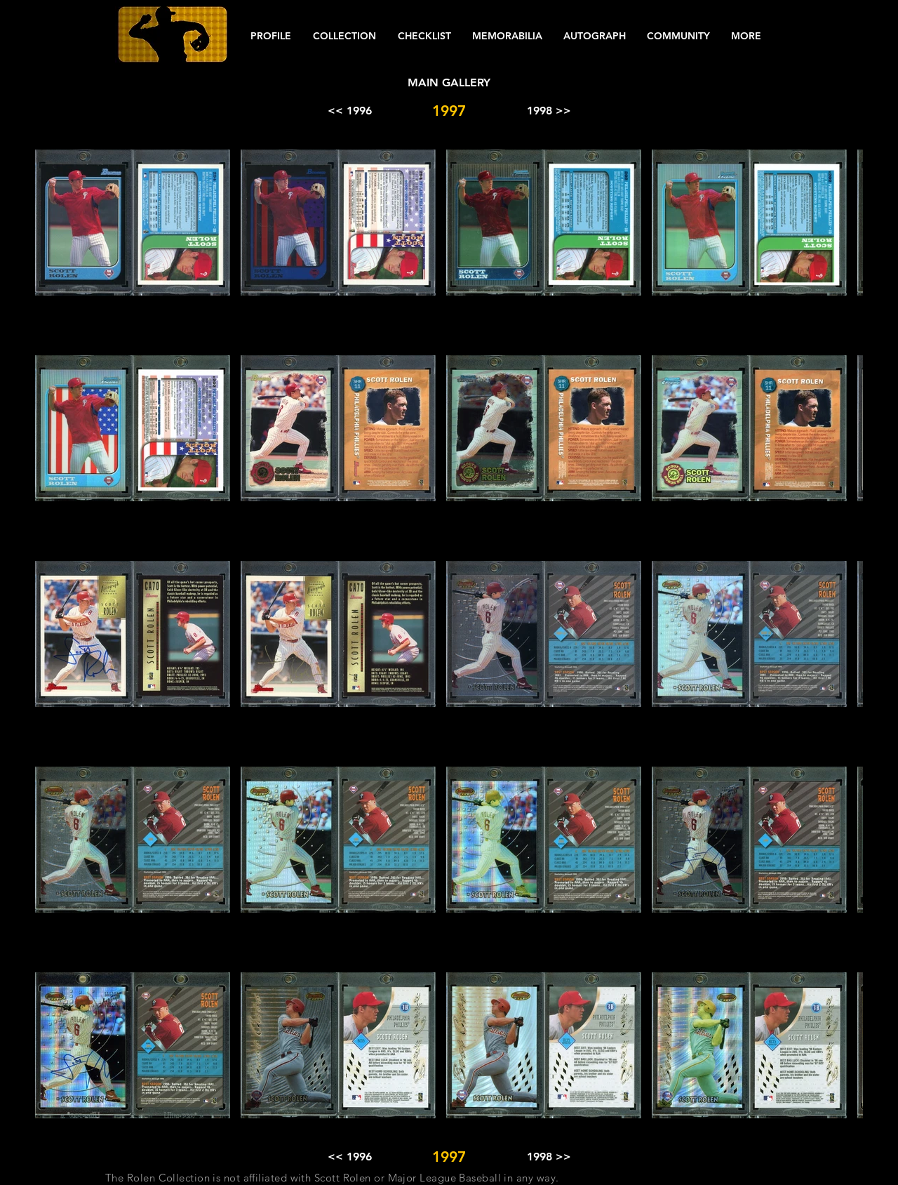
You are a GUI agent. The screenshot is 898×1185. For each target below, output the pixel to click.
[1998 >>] (548, 111)
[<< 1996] (349, 111)
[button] (270, 36)
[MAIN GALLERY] (449, 83)
